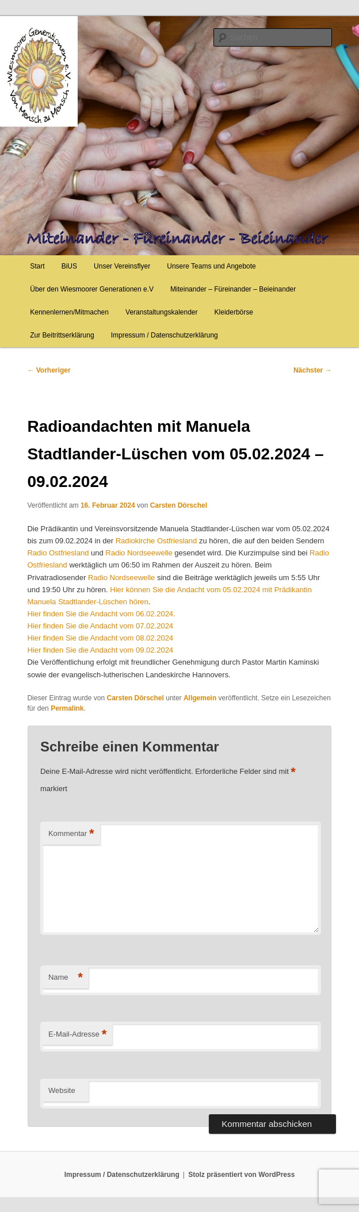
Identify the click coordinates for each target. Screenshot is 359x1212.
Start (37, 266)
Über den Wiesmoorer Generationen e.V (92, 289)
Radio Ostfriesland (58, 553)
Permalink (67, 708)
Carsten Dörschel (178, 505)
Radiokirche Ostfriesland (156, 540)
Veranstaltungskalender (161, 312)
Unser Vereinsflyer (122, 266)
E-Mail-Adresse (77, 1034)
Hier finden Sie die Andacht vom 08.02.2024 (100, 638)
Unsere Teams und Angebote (211, 266)
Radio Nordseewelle (138, 553)
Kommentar (71, 834)
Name (65, 977)
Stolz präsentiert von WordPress (241, 1175)
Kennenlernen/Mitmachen (69, 312)
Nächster (312, 370)
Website (61, 1090)
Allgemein (200, 698)
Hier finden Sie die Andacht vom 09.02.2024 (100, 650)
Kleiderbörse (234, 312)
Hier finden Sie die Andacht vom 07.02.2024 (100, 626)
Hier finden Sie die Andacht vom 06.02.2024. (101, 613)
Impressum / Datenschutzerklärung (164, 335)
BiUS (69, 266)
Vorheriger (48, 370)
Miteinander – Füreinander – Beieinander (233, 289)
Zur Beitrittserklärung (62, 335)
